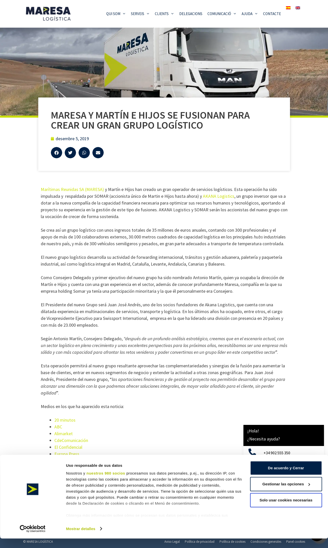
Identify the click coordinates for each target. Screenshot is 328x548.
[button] (56, 152)
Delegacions (190, 13)
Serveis (141, 13)
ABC (58, 427)
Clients (166, 13)
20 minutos (65, 420)
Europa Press (66, 454)
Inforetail (63, 461)
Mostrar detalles (80, 538)
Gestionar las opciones (286, 493)
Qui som (117, 13)
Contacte (272, 13)
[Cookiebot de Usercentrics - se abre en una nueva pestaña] (33, 538)
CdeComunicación (71, 440)
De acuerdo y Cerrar (286, 477)
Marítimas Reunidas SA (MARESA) (72, 189)
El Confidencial (68, 447)
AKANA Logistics (218, 196)
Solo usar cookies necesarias (286, 509)
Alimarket (63, 433)
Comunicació (223, 13)
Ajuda (251, 13)
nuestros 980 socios (105, 482)
